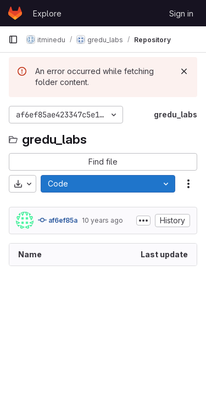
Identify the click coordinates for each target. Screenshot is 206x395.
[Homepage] (15, 13)
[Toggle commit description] (143, 220)
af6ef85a (57, 220)
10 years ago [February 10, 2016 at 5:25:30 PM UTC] (102, 220)
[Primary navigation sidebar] (13, 39)
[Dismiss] (184, 71)
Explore (47, 13)
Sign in (181, 13)
